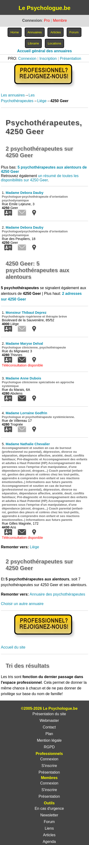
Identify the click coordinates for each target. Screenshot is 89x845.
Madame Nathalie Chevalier (28, 444)
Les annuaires (13, 95)
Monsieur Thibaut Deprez (26, 312)
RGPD (49, 747)
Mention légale (49, 740)
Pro (47, 20)
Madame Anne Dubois (23, 378)
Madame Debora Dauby (24, 193)
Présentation (70, 59)
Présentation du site (49, 714)
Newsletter (49, 815)
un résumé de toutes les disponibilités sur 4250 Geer (40, 178)
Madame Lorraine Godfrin (26, 413)
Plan (49, 734)
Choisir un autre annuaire (22, 604)
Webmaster (49, 721)
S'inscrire (49, 766)
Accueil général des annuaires (44, 51)
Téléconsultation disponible (22, 365)
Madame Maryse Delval (24, 343)
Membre (60, 20)
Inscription (48, 59)
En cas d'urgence (49, 808)
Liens (49, 828)
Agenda (49, 842)
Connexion (27, 59)
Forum (49, 822)
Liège (42, 101)
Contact (49, 727)
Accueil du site (13, 647)
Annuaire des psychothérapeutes (57, 594)
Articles (49, 835)
